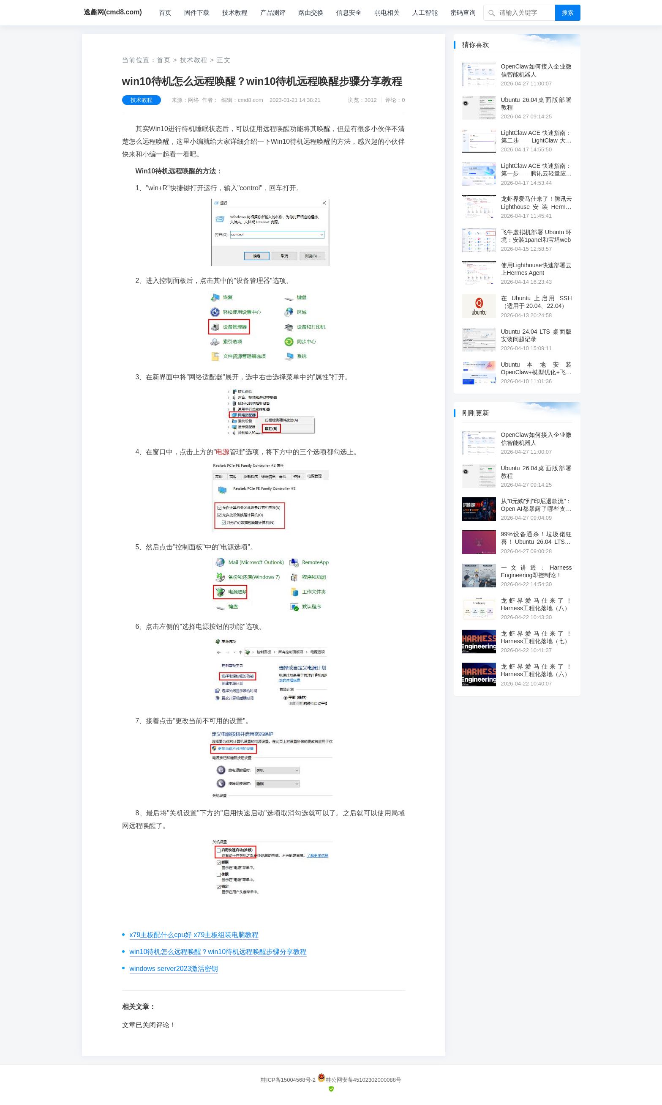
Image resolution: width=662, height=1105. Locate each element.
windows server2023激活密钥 (174, 968)
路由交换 (311, 12)
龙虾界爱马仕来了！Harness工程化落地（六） (536, 670)
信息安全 (349, 12)
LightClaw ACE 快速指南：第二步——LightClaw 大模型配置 (536, 136)
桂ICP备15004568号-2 (288, 1080)
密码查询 (463, 12)
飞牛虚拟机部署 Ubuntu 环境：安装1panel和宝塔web (536, 236)
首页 (165, 12)
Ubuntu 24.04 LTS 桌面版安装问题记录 (536, 335)
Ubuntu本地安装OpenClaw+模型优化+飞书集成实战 (536, 368)
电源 (222, 451)
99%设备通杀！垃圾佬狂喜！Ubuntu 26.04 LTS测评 (536, 538)
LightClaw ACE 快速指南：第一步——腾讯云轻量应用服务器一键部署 (536, 169)
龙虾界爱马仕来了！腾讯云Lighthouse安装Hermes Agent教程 (536, 202)
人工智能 (425, 12)
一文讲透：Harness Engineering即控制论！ (536, 571)
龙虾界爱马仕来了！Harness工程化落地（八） (536, 604)
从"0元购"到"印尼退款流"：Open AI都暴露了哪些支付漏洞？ (536, 505)
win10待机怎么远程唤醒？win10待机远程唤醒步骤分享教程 (218, 951)
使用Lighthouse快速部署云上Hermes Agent (536, 269)
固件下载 (197, 12)
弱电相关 (387, 12)
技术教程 (235, 12)
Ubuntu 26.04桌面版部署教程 (536, 103)
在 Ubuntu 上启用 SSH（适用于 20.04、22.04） (536, 302)
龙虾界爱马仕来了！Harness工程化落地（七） (536, 637)
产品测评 (273, 12)
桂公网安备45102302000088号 (359, 1080)
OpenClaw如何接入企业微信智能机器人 (536, 70)
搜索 (568, 12)
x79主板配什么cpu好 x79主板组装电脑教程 (194, 934)
